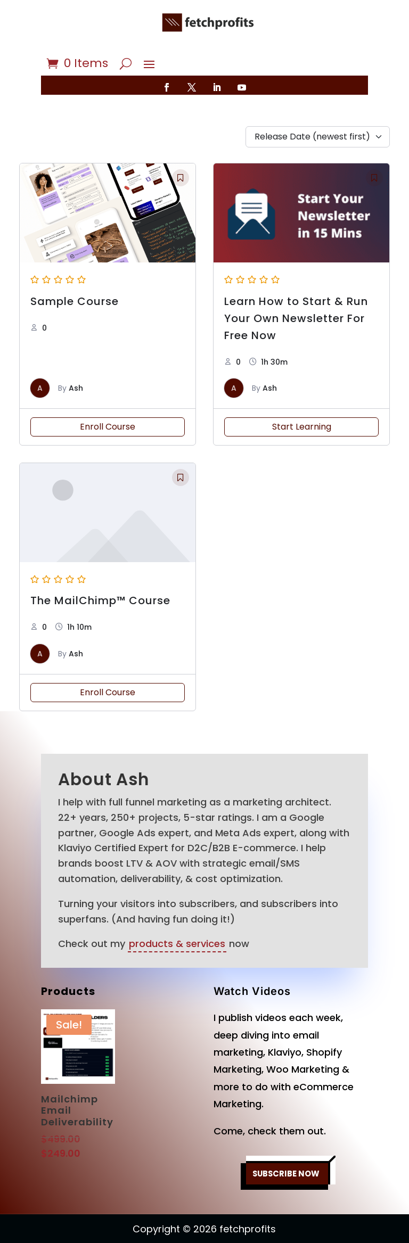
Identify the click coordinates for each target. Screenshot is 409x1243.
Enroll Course (107, 395)
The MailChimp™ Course (100, 569)
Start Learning (301, 395)
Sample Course (74, 269)
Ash (76, 356)
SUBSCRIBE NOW (286, 1142)
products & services (177, 912)
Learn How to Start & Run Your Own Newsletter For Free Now (296, 286)
